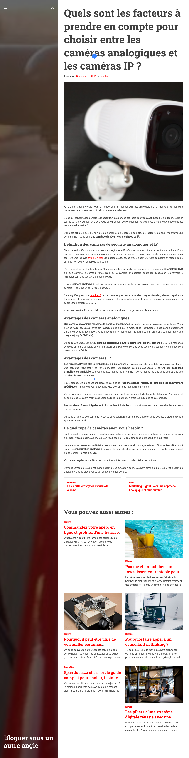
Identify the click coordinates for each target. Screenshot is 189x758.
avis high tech (95, 257)
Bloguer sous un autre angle (28, 741)
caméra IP (95, 295)
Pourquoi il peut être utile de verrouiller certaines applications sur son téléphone (92, 644)
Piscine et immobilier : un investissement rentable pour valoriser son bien (152, 571)
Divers (67, 522)
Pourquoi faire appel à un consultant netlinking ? (148, 642)
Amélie (104, 76)
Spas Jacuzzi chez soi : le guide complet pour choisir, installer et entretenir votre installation (92, 677)
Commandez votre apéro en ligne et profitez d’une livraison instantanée (92, 532)
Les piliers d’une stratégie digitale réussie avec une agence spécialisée (149, 717)
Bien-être (69, 667)
